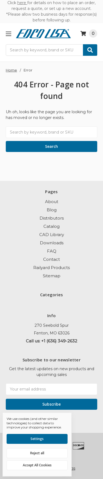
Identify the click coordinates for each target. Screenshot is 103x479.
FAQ (51, 251)
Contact (51, 259)
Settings (37, 438)
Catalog (51, 226)
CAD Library (51, 234)
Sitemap (51, 275)
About (51, 201)
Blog (52, 209)
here (22, 2)
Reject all (37, 453)
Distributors (52, 218)
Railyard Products (51, 267)
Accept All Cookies (37, 465)
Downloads (51, 242)
